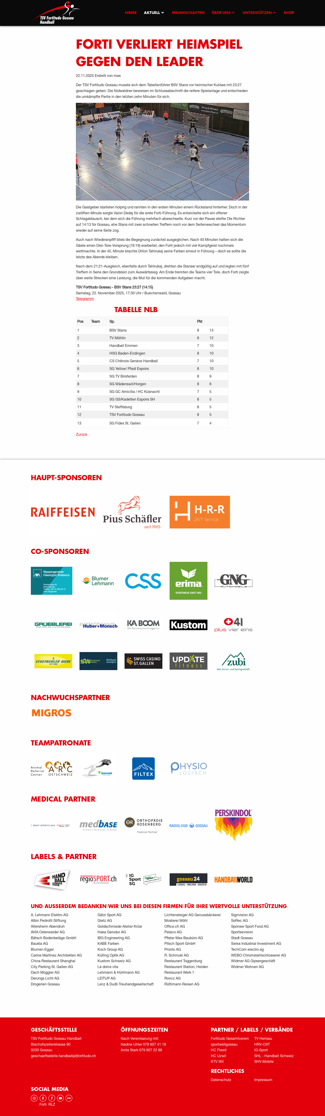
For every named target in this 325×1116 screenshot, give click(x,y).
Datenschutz (221, 1079)
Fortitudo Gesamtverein (230, 1038)
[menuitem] (131, 13)
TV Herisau (263, 1038)
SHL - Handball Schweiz (274, 1056)
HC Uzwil (218, 1056)
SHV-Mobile (264, 1061)
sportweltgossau (224, 1044)
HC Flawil (219, 1050)
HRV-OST (262, 1044)
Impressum (263, 1079)
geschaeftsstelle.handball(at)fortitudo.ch (63, 1056)
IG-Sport (261, 1050)
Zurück (81, 434)
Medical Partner (63, 799)
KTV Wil (217, 1061)
